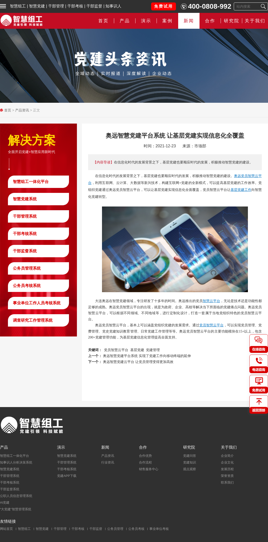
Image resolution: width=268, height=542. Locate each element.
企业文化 (227, 462)
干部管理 (56, 6)
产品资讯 (22, 110)
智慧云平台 (211, 301)
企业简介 (227, 456)
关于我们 (255, 20)
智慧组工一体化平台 (31, 182)
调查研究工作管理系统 (33, 320)
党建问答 (189, 456)
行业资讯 (107, 462)
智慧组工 (18, 6)
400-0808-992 (209, 6)
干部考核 (75, 6)
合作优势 (145, 456)
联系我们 (227, 482)
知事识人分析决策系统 (16, 462)
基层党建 (137, 350)
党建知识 (189, 462)
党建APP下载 (66, 476)
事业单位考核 (159, 529)
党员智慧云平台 (211, 325)
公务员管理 (115, 529)
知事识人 (113, 6)
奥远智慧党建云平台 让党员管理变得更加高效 (138, 362)
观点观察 (189, 469)
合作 (210, 20)
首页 (103, 20)
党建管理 (153, 350)
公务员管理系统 (27, 268)
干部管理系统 (25, 216)
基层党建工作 (241, 190)
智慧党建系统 (25, 199)
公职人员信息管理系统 (16, 496)
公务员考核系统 (27, 286)
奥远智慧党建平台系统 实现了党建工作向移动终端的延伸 (147, 356)
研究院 (231, 20)
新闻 (189, 20)
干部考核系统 (25, 234)
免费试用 (163, 6)
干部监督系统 (25, 251)
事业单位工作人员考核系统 (37, 303)
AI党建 (4, 502)
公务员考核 (136, 529)
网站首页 (6, 529)
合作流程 (145, 462)
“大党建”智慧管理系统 (15, 509)
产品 (125, 20)
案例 (167, 20)
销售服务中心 (148, 469)
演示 (146, 20)
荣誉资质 (227, 476)
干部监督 (94, 6)
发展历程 (227, 469)
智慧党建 (37, 6)
